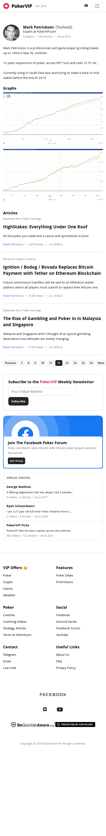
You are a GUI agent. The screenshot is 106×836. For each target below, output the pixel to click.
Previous (10, 363)
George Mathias (18, 487)
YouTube (62, 635)
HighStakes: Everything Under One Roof (45, 227)
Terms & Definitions (17, 635)
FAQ (59, 661)
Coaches (9, 615)
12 (58, 363)
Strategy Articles (14, 628)
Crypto (8, 582)
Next (101, 363)
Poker (7, 575)
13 (66, 363)
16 (91, 363)
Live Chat (9, 668)
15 (83, 363)
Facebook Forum (68, 628)
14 (75, 363)
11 (50, 363)
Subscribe (18, 401)
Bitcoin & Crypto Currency (19, 259)
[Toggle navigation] (97, 6)
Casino (8, 589)
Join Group (16, 460)
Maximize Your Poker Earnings (22, 219)
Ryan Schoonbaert (20, 506)
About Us (62, 655)
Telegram (9, 655)
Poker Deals (64, 575)
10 (42, 363)
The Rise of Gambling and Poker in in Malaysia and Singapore (52, 322)
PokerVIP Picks (17, 525)
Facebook (63, 615)
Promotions (64, 582)
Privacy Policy (66, 668)
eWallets (9, 595)
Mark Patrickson (13, 244)
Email (7, 661)
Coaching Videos (15, 622)
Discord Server (66, 622)
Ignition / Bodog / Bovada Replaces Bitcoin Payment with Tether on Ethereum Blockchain (52, 271)
